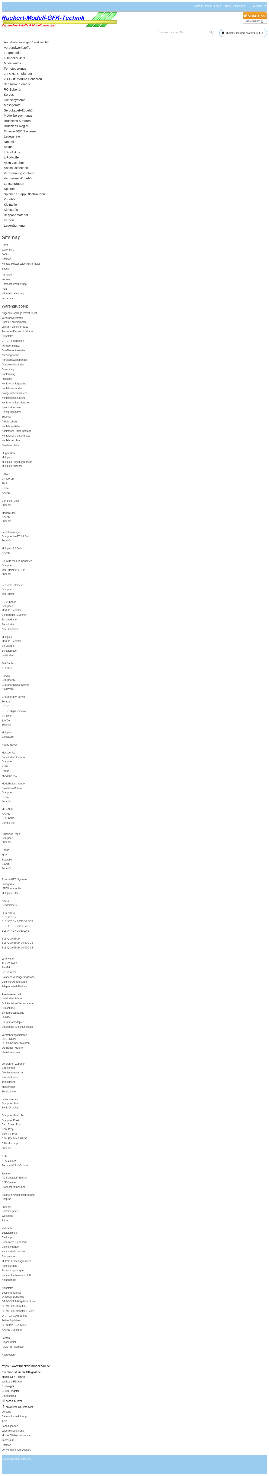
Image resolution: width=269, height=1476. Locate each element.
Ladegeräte (8, 884)
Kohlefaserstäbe (11, 426)
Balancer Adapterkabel (15, 981)
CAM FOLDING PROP (15, 1138)
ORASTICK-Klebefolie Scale (18, 1311)
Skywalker (7, 859)
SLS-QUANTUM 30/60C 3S (17, 947)
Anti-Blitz (7, 967)
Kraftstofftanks (10, 1077)
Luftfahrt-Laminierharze (15, 326)
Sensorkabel (9, 972)
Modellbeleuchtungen (14, 783)
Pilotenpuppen (10, 1211)
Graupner (7, 565)
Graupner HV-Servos (13, 696)
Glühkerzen (8, 1067)
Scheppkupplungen (13, 1270)
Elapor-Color (9, 1342)
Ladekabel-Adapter (12, 998)
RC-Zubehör (9, 602)
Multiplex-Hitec (10, 893)
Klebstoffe (7, 336)
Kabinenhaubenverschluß (16, 1275)
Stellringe (7, 1237)
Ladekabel (7, 655)
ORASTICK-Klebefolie (14, 1306)
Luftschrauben (10, 1099)
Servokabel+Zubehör (14, 757)
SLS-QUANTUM (11, 938)
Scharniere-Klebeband (14, 1242)
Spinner (6, 1173)
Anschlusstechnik (12, 994)
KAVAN (6, 492)
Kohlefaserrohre (11, 440)
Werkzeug (7, 1215)
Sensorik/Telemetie (12, 585)
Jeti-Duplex (8, 593)
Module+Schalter (11, 610)
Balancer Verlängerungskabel (18, 977)
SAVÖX (6, 720)
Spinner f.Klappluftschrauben (18, 1194)
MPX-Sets (7, 809)
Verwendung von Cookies (16, 1449)
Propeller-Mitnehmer (13, 1187)
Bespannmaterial (11, 1292)
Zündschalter (9, 1091)
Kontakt (207, 5)
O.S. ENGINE (9, 1039)
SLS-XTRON (9, 917)
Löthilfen (6, 1017)
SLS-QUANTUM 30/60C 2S (17, 942)
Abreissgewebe (10, 355)
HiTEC (5, 706)
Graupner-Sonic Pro (13, 1115)
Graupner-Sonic (11, 1103)
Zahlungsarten (10, 1426)
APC (4, 1156)
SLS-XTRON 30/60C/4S (15, 930)
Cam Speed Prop (11, 1124)
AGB (4, 288)
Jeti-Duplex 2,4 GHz (13, 570)
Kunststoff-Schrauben (14, 1251)
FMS (4, 483)
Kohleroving (8, 374)
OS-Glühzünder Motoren (16, 1043)
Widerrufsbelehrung (13, 293)
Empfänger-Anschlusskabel (17, 1026)
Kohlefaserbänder (12, 388)
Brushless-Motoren (12, 788)
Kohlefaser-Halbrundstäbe (16, 430)
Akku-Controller (10, 629)
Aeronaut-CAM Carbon (15, 1165)
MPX (4, 854)
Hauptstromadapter (13, 1022)
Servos (6, 675)
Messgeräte (8, 752)
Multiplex (7, 457)
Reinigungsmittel (11, 411)
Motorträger (8, 1086)
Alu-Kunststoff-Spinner (14, 1177)
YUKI (5, 766)
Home (196, 5)
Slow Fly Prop (9, 1133)
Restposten (8, 1354)
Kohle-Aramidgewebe (14, 383)
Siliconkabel (8, 1008)
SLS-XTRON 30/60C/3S (15, 926)
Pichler (6, 474)
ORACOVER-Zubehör (14, 1325)
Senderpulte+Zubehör (14, 614)
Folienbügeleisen (11, 1320)
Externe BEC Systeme (14, 879)
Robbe (5, 488)
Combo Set (8, 822)
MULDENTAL (9, 775)
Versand (6, 279)
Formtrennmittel (11, 345)
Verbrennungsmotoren (14, 1034)
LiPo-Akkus (8, 913)
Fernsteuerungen (11, 532)
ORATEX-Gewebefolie (14, 1315)
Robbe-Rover (9, 744)
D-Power (7, 715)
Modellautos (9, 513)
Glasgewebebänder (13, 364)
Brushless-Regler (11, 834)
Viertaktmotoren (11, 1052)
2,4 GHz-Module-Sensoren (17, 561)
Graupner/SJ (9, 680)
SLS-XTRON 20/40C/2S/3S (17, 921)
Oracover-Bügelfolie (13, 1296)
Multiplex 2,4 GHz (12, 548)
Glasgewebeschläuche (15, 393)
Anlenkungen (9, 1265)
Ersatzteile (8, 688)
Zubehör (6, 416)
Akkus (5, 901)
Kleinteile (7, 1228)
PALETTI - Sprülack (13, 1346)
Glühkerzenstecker (12, 1072)
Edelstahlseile (9, 1232)
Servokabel (8, 624)
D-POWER (8, 478)
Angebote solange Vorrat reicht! (20, 313)
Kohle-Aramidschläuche (15, 402)
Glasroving (8, 369)
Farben (6, 1338)
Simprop (6, 1199)
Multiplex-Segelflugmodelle (17, 461)
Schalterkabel (9, 619)
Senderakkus (9, 905)
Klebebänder (9, 1279)
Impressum (8, 298)
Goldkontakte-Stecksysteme (17, 1003)
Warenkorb (8, 249)
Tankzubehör (9, 1081)
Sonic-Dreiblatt (10, 1107)
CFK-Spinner (9, 1182)
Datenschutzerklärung (14, 284)
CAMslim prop (10, 1143)
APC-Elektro (9, 1160)
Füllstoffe (7, 378)
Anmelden (239, 5)
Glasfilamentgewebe (13, 350)
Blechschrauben (11, 1246)
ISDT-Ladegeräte (11, 888)
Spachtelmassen (11, 407)
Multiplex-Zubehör (12, 466)
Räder (5, 1220)
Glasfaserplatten (11, 445)
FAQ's (217, 5)
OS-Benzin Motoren (13, 1047)
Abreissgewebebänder (14, 359)
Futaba (6, 701)
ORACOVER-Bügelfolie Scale (19, 1301)
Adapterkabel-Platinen (14, 986)
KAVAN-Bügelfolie (12, 1329)
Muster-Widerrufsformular (25, 263)
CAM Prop (7, 1129)
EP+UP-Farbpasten (13, 340)
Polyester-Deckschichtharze (17, 331)
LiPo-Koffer (8, 958)
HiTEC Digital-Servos (14, 711)
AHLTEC (7, 668)
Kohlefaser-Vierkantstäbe (16, 435)
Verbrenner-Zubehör (13, 1063)
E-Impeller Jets (10, 500)
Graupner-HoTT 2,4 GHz (16, 536)
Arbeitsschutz (9, 421)
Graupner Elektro (11, 1120)
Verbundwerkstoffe (12, 318)
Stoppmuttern (9, 1256)
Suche (227, 5)
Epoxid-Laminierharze (14, 322)
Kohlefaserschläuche (13, 397)
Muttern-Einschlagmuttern (16, 1261)
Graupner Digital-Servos (15, 684)
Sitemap (6, 259)
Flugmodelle (9, 453)
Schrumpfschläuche (13, 1012)
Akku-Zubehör (10, 963)
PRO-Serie (8, 817)
